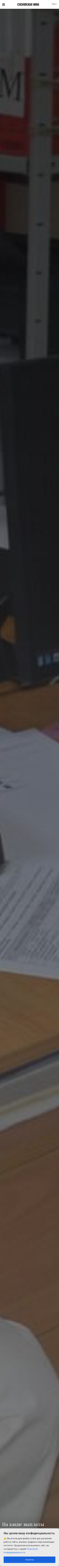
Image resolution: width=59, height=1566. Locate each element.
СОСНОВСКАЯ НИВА (28, 4)
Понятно (29, 1559)
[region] (29, 1547)
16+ (54, 4)
